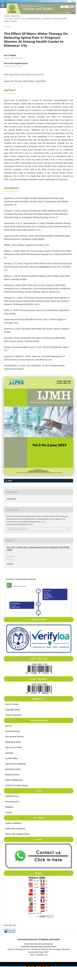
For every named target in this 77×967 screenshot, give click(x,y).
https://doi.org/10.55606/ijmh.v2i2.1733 (26, 74)
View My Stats (10, 925)
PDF (10, 481)
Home (7, 16)
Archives (15, 16)
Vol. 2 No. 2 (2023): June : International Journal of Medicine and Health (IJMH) (35, 20)
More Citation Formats (18, 529)
